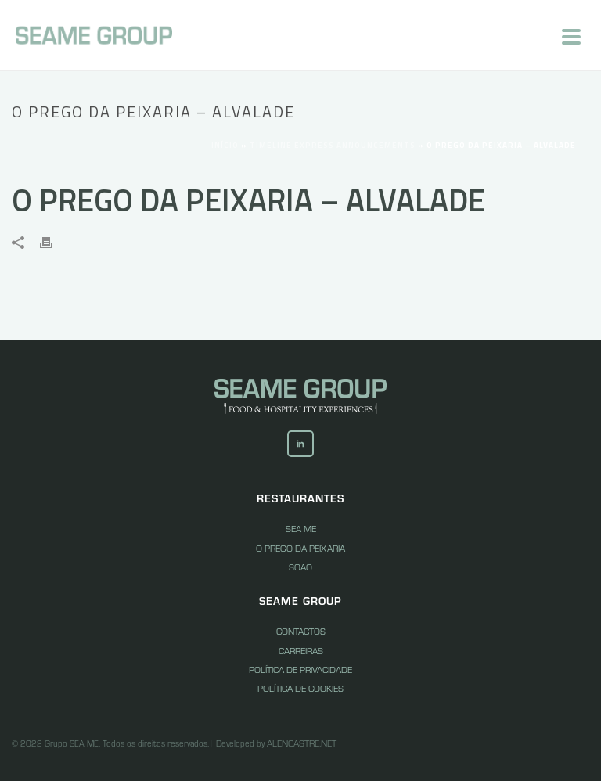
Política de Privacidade (300, 669)
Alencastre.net (301, 742)
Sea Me (301, 528)
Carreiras (301, 650)
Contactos (301, 630)
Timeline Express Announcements (333, 145)
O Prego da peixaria (300, 548)
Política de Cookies (300, 688)
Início (225, 145)
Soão (300, 566)
